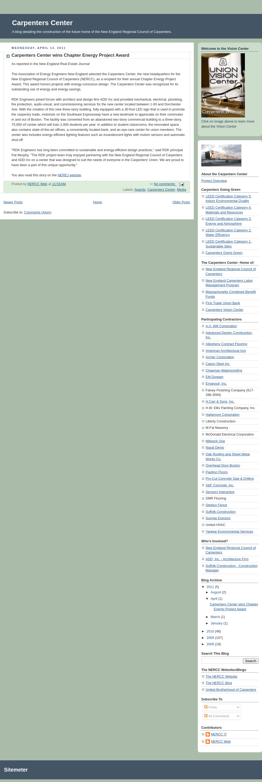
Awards (140, 190)
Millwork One (215, 441)
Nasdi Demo (215, 447)
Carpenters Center (42, 23)
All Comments (216, 716)
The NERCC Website (221, 676)
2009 (211, 638)
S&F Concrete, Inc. (220, 485)
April (214, 599)
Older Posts (181, 202)
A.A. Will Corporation (221, 326)
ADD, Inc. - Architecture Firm (227, 559)
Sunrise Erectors (218, 518)
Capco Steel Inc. (218, 364)
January (217, 623)
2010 (211, 631)
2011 (211, 587)
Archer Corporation (220, 357)
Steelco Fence (216, 505)
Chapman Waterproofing (224, 370)
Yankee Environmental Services (229, 531)
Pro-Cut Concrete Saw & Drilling (230, 478)
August (216, 592)
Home (97, 202)
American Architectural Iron (226, 351)
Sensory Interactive (220, 492)
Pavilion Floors (217, 472)
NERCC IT (219, 734)
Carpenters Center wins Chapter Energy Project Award (70, 55)
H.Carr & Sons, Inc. (220, 401)
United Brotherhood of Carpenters (231, 690)
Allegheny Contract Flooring (226, 344)
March (216, 617)
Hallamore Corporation (223, 415)
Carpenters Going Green (224, 253)
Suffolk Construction (221, 512)
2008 (211, 644)
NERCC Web (221, 741)
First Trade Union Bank (223, 303)
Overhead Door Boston (223, 465)
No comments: (165, 184)
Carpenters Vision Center (224, 310)
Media (181, 190)
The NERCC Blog (219, 683)
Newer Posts (12, 202)
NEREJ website (69, 175)
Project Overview (214, 181)
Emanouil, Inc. (216, 384)
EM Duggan (215, 377)
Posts (210, 707)
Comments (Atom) (37, 212)
